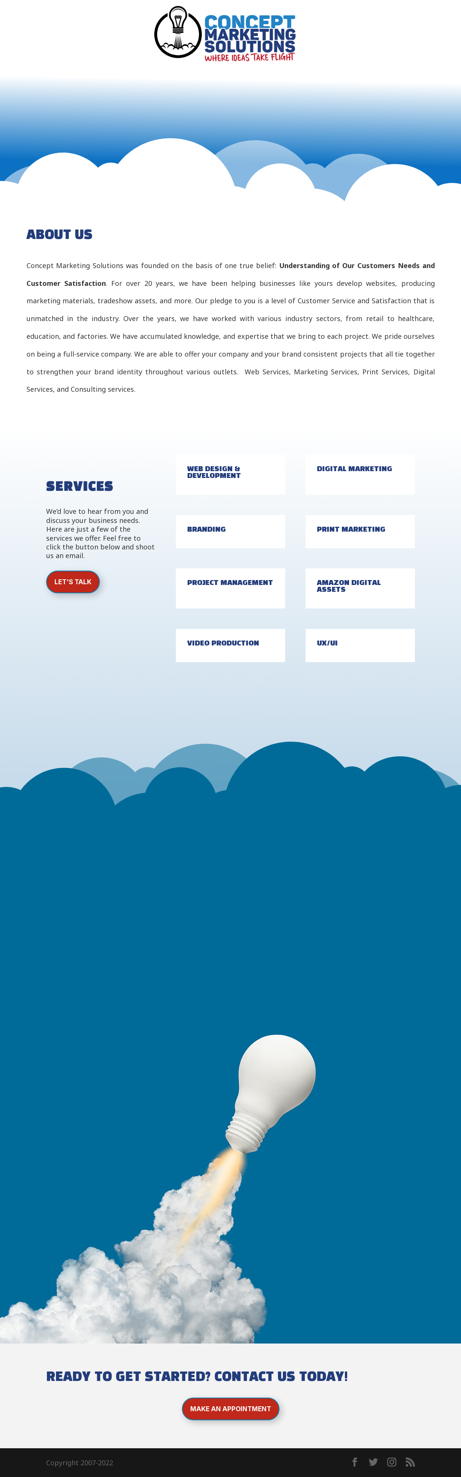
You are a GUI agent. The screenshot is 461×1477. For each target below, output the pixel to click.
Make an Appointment (230, 1409)
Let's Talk (73, 582)
